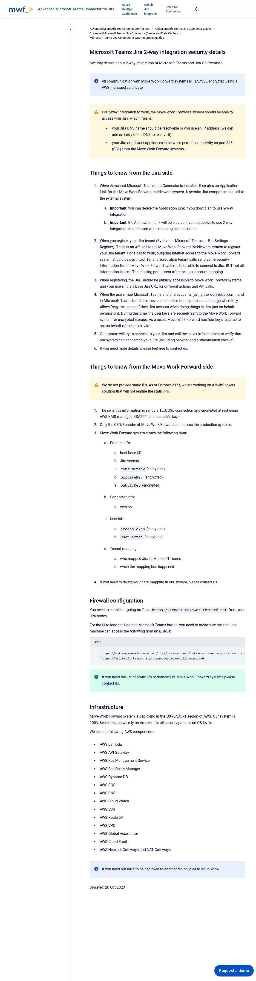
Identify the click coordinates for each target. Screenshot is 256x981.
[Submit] (197, 9)
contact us (178, 348)
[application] (234, 972)
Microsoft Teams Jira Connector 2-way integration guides (127, 37)
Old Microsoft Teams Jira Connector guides (183, 28)
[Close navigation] (71, 29)
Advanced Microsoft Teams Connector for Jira (76, 9)
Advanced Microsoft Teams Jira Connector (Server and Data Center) (134, 33)
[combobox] (224, 9)
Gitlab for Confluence (173, 9)
